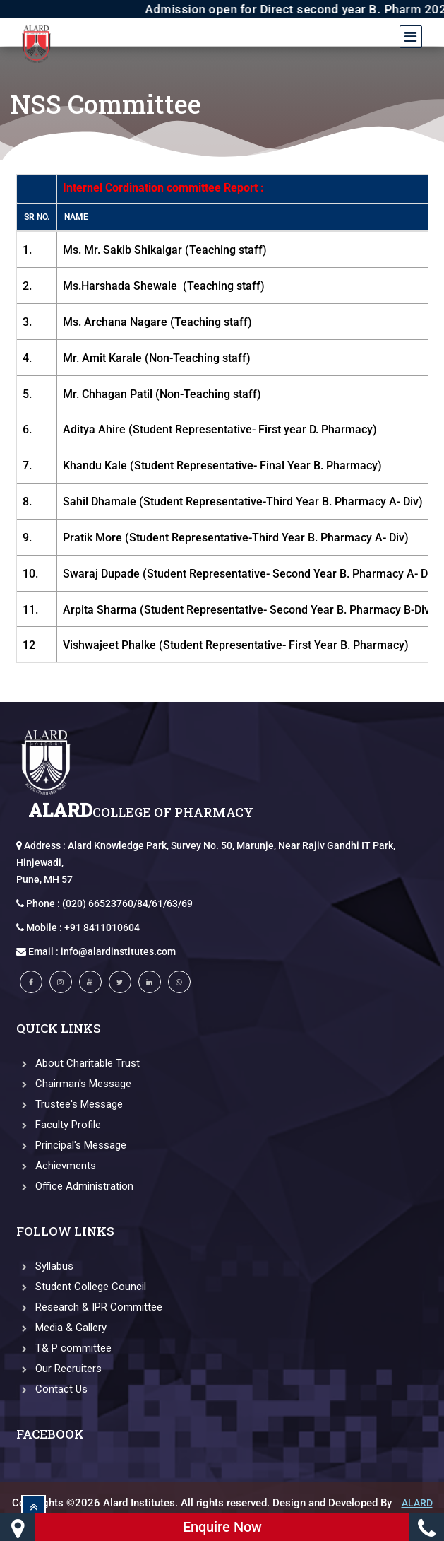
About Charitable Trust (78, 1063)
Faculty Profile (58, 1124)
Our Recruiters (59, 1368)
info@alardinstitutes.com (118, 951)
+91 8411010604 (102, 927)
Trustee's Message (69, 1104)
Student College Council (81, 1286)
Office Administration (74, 1186)
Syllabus (44, 1266)
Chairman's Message (73, 1083)
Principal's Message (71, 1145)
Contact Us (52, 1389)
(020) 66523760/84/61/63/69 (127, 903)
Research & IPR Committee (89, 1307)
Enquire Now (222, 1526)
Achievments (56, 1165)
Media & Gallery (61, 1327)
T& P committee (64, 1348)
